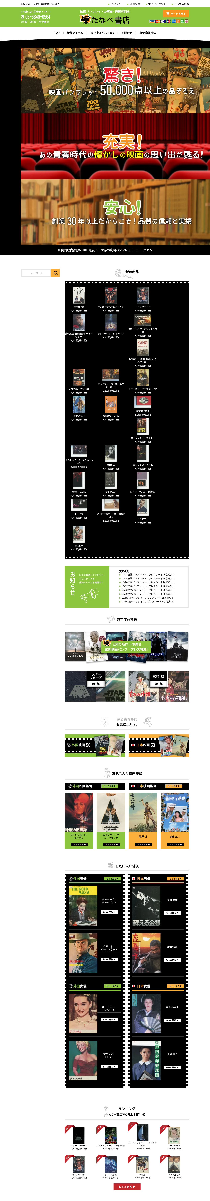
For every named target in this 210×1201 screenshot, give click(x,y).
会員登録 (135, 4)
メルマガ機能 (181, 4)
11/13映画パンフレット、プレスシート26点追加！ (148, 590)
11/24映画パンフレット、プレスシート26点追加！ (148, 578)
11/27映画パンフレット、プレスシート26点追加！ (148, 574)
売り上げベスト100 (102, 32)
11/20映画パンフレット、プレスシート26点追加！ (148, 582)
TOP (57, 32)
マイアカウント (157, 4)
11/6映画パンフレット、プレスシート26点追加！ (148, 597)
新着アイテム (75, 32)
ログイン (116, 4)
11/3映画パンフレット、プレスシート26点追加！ (148, 601)
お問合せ (126, 32)
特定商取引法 (148, 32)
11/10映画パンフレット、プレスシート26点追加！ (148, 594)
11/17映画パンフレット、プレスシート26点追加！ (148, 586)
